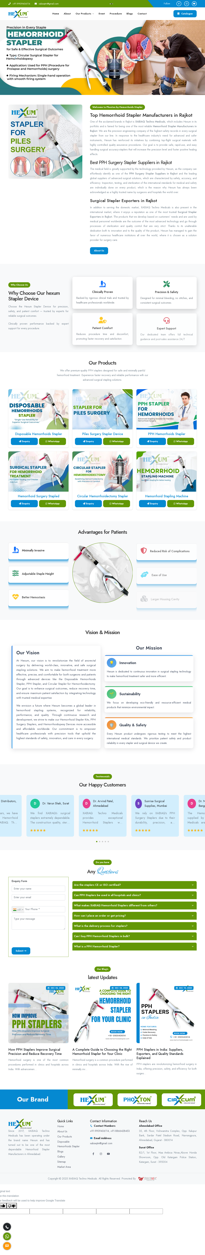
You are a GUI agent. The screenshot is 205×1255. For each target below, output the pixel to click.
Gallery (61, 1156)
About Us (62, 1131)
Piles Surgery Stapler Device (102, 434)
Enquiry (24, 441)
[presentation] (36, 938)
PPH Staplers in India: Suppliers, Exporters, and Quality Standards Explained (159, 1053)
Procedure (116, 13)
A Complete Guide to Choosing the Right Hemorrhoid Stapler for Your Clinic (102, 1051)
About (67, 13)
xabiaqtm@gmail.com (49, 3)
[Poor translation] (12, 1205)
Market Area (64, 1167)
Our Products (83, 13)
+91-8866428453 (120, 1131)
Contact (142, 13)
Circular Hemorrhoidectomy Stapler (102, 496)
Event (102, 13)
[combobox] (18, 909)
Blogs (130, 13)
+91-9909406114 (21, 3)
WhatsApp (52, 441)
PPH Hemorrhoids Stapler (166, 434)
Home (55, 13)
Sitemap (61, 1161)
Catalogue (185, 13)
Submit (21, 950)
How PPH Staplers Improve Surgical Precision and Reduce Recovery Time (35, 1051)
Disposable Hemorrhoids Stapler (38, 434)
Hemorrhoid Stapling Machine (166, 496)
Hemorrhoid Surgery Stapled (38, 496)
